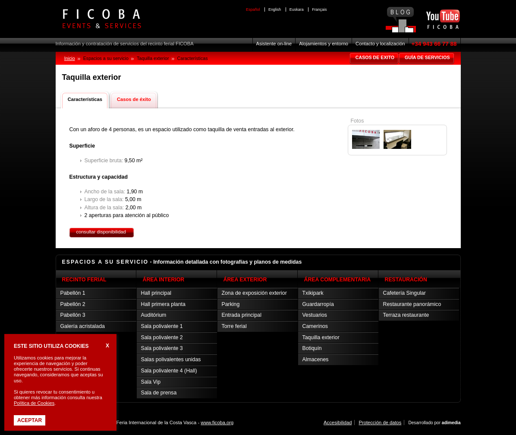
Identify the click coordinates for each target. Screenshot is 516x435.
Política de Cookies (34, 403)
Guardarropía (318, 304)
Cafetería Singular (404, 293)
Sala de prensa (159, 393)
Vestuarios (314, 315)
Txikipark (313, 293)
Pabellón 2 (72, 304)
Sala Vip (151, 382)
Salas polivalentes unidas (171, 359)
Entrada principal (241, 315)
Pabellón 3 (72, 315)
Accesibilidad (338, 422)
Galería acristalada (82, 326)
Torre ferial (234, 326)
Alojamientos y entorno (323, 43)
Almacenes (315, 359)
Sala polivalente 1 (162, 326)
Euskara (296, 9)
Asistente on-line (274, 43)
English (274, 9)
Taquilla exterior (321, 337)
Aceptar (29, 420)
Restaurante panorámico (412, 304)
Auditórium (154, 315)
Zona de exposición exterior (254, 293)
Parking (231, 304)
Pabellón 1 (72, 293)
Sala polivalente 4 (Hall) (169, 371)
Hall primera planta (163, 304)
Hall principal (156, 293)
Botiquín (312, 348)
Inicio (69, 58)
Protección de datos (380, 422)
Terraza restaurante (406, 315)
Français (319, 9)
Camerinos (315, 326)
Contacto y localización (380, 43)
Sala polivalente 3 (162, 348)
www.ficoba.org (217, 422)
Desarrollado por (434, 422)
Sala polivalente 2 (162, 337)
